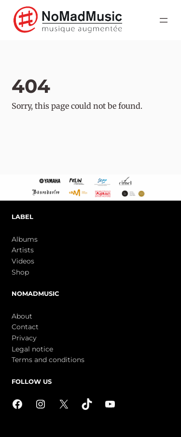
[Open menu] (163, 20)
